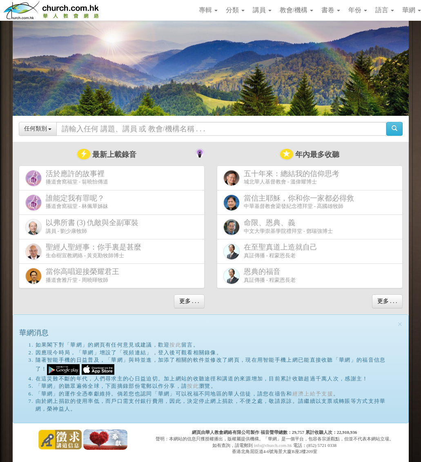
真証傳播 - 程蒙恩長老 (272, 251)
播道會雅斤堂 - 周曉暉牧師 (74, 275)
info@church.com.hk (273, 445)
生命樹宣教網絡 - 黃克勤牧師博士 (85, 251)
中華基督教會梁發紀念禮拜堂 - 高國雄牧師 (290, 202)
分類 (235, 10)
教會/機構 (296, 10)
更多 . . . (189, 301)
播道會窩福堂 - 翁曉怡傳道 (67, 178)
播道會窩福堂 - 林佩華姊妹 (67, 202)
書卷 (330, 10)
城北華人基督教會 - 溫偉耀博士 (283, 178)
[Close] (400, 324)
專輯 (208, 10)
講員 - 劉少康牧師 (83, 227)
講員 (262, 10)
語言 (384, 10)
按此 (175, 345)
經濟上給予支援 (312, 394)
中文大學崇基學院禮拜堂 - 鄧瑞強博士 (278, 227)
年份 (357, 10)
